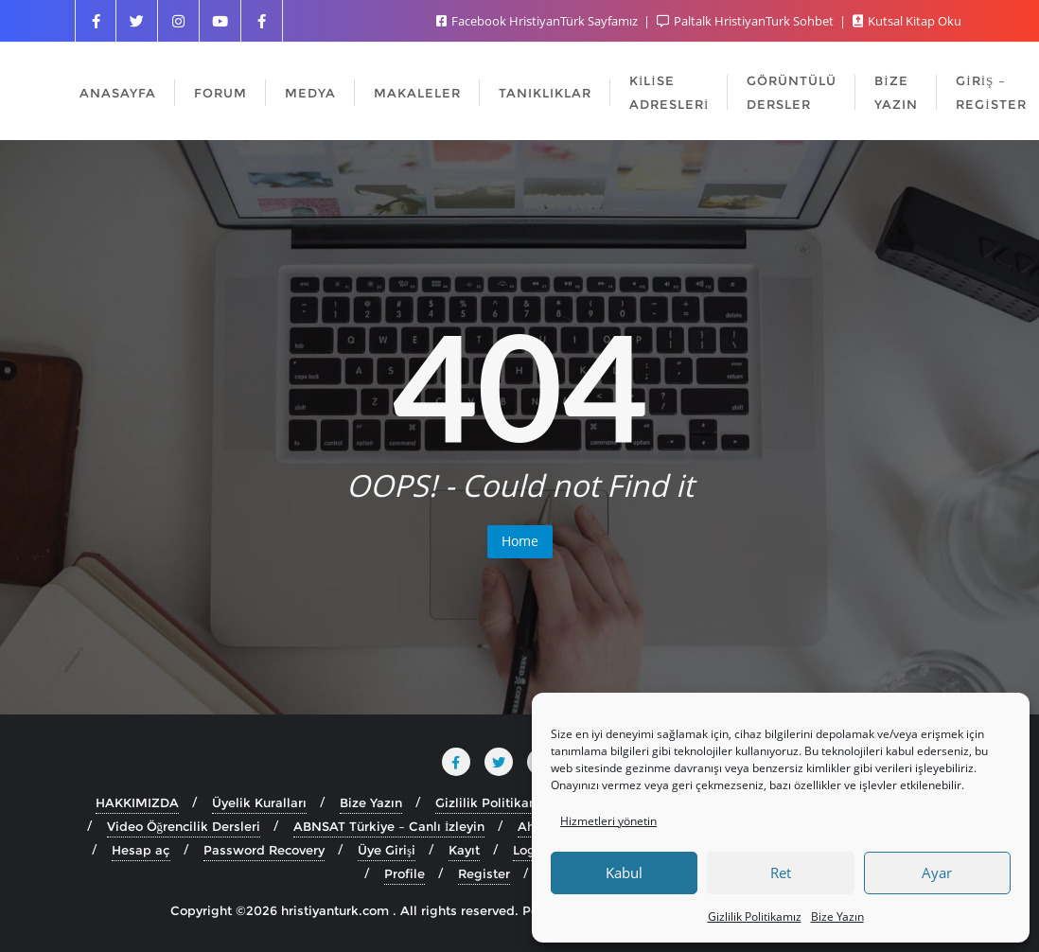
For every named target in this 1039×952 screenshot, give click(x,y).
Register (484, 873)
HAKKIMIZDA (137, 802)
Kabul (624, 872)
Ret (780, 872)
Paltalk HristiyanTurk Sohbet (746, 20)
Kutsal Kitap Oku (907, 20)
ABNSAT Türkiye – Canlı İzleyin (388, 826)
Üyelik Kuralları (259, 802)
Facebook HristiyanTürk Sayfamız (538, 20)
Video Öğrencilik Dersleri (184, 826)
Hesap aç (141, 849)
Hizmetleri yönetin (608, 821)
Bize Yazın (837, 916)
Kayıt (464, 849)
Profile (404, 873)
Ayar (937, 872)
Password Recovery (264, 849)
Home (520, 541)
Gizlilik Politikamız (754, 916)
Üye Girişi (386, 849)
